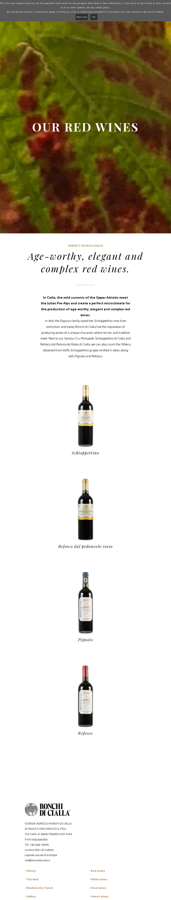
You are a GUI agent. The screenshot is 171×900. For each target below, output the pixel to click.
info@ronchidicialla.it (37, 860)
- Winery (30, 870)
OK (94, 17)
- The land (31, 879)
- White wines (98, 879)
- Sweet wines (99, 896)
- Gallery (30, 896)
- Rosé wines (97, 888)
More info (81, 17)
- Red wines (97, 870)
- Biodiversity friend (39, 888)
